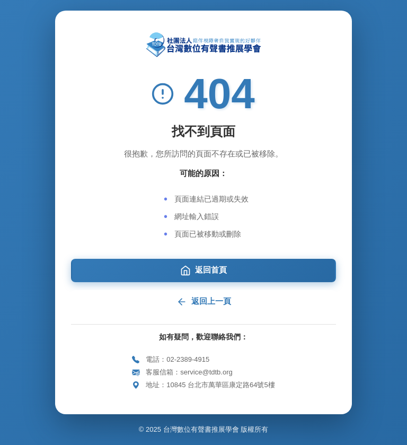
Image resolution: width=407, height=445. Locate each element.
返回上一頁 (203, 301)
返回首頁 (203, 270)
